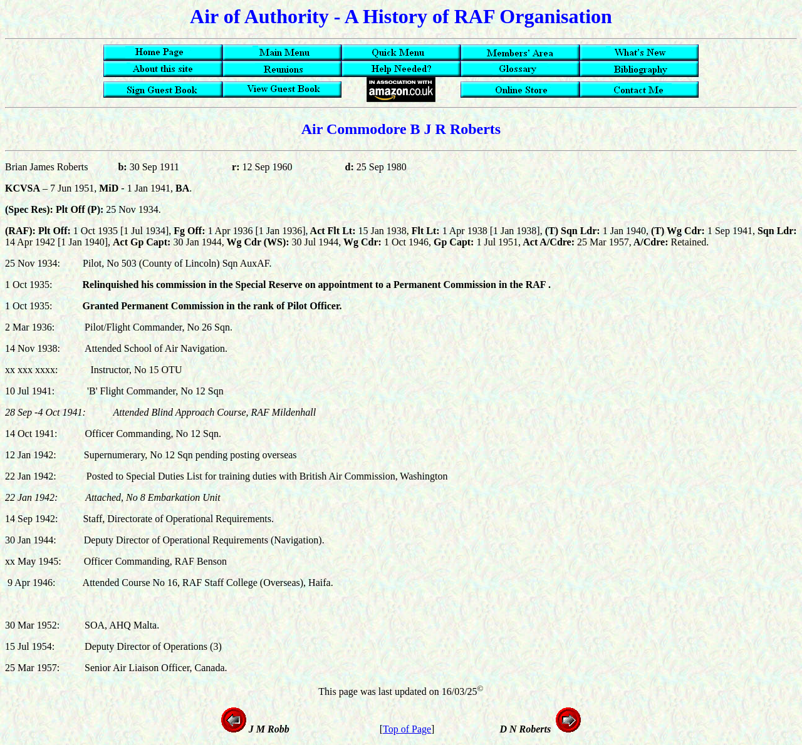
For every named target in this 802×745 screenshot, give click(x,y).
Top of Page (407, 729)
